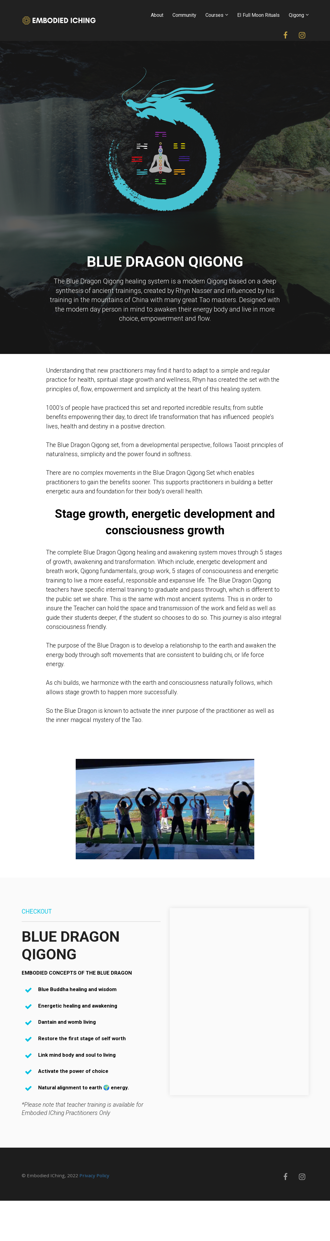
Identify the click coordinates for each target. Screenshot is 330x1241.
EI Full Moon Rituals (258, 15)
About (157, 15)
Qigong (296, 15)
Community (184, 15)
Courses (214, 15)
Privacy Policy (94, 1175)
